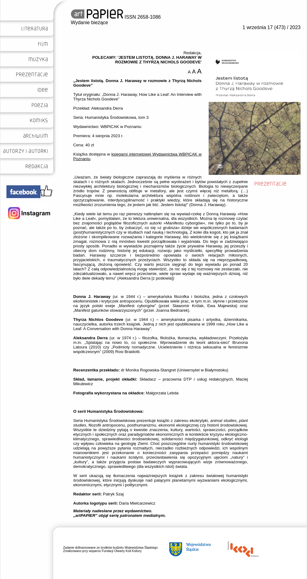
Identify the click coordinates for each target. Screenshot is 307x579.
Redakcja (192, 53)
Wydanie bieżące (89, 22)
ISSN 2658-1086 (116, 17)
